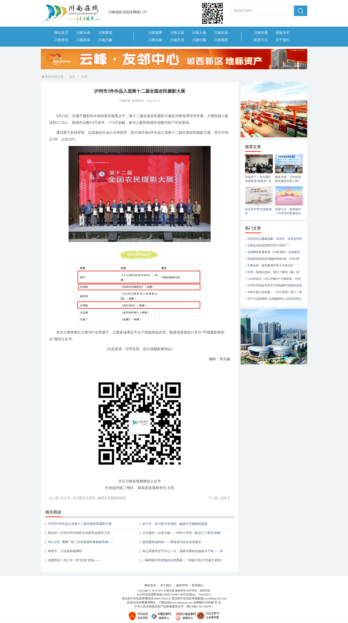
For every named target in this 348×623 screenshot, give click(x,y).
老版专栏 (283, 32)
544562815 (205, 594)
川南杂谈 (83, 40)
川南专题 (261, 32)
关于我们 (283, 40)
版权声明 (182, 585)
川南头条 (83, 32)
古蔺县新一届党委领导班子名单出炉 (270, 265)
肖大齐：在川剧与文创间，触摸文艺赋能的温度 (175, 523)
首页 (72, 76)
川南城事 (155, 32)
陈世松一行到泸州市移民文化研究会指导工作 (79, 533)
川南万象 (105, 40)
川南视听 (221, 40)
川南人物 (199, 32)
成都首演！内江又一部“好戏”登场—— (74, 560)
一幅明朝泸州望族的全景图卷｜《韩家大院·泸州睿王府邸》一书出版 (183, 562)
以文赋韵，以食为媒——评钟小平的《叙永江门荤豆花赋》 (182, 533)
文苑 (84, 76)
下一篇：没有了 (219, 497)
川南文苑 (177, 32)
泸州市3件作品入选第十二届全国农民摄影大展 (80, 523)
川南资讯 (61, 40)
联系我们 (198, 585)
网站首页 (61, 32)
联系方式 (261, 40)
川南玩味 (155, 40)
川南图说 (105, 32)
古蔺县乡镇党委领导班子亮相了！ (269, 245)
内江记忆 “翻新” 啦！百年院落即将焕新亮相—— (81, 542)
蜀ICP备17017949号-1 (200, 606)
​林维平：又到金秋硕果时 (65, 551)
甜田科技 (205, 590)
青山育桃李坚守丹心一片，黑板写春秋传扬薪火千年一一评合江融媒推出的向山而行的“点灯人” (182, 552)
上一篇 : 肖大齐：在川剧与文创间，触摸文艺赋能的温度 (87, 497)
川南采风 (221, 32)
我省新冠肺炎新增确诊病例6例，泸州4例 (273, 258)
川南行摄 (199, 40)
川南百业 (177, 40)
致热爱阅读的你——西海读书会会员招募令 (171, 542)
